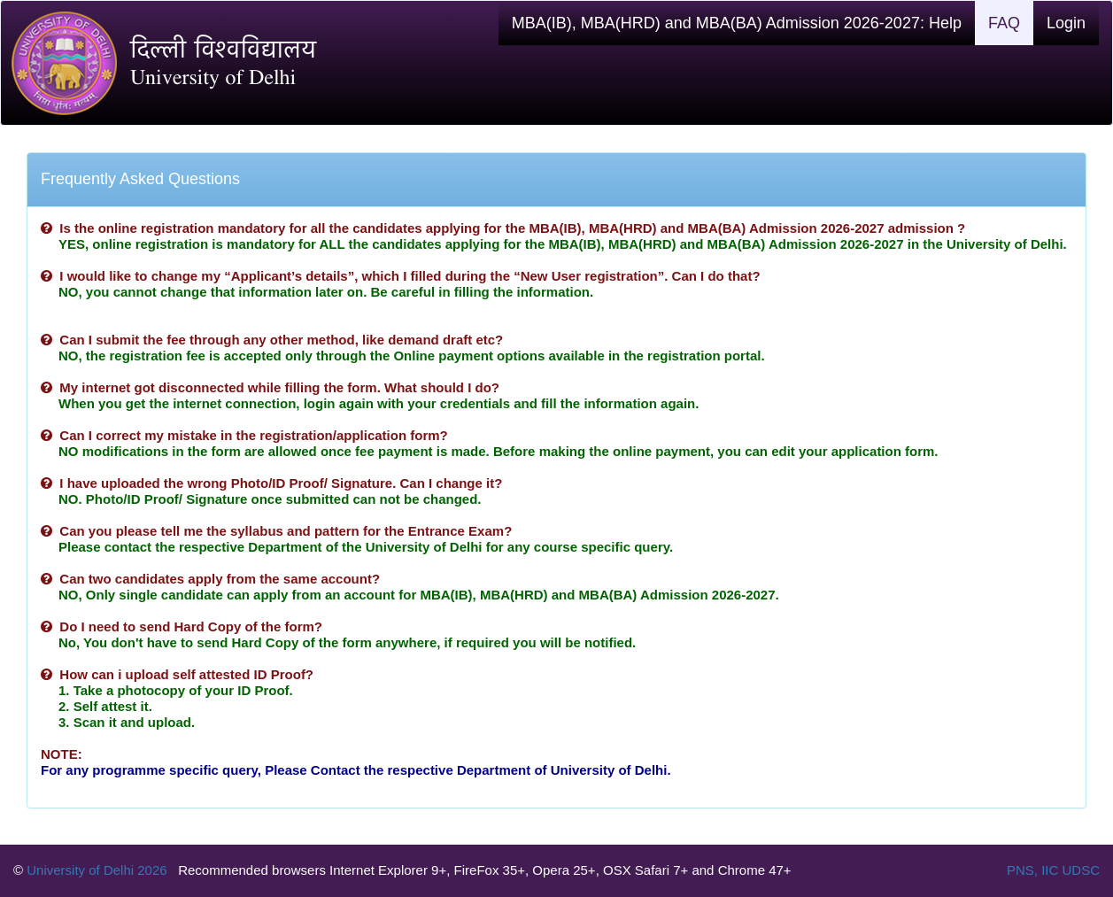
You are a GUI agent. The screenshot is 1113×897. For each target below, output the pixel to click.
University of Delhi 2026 (97, 870)
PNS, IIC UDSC (1053, 870)
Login (1066, 23)
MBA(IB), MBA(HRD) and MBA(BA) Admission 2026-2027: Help (737, 23)
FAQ (1004, 23)
